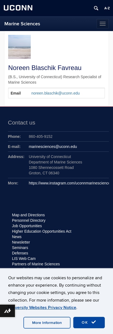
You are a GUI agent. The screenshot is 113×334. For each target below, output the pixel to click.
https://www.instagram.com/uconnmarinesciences (70, 183)
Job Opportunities (27, 226)
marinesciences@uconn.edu (53, 146)
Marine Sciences (22, 24)
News (17, 237)
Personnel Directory (28, 220)
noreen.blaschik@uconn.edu (55, 93)
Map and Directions (28, 215)
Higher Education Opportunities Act (41, 231)
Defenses (20, 253)
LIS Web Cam (24, 258)
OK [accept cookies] (89, 322)
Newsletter (21, 242)
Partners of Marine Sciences (36, 264)
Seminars (20, 247)
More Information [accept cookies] (47, 322)
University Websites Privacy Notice (42, 307)
